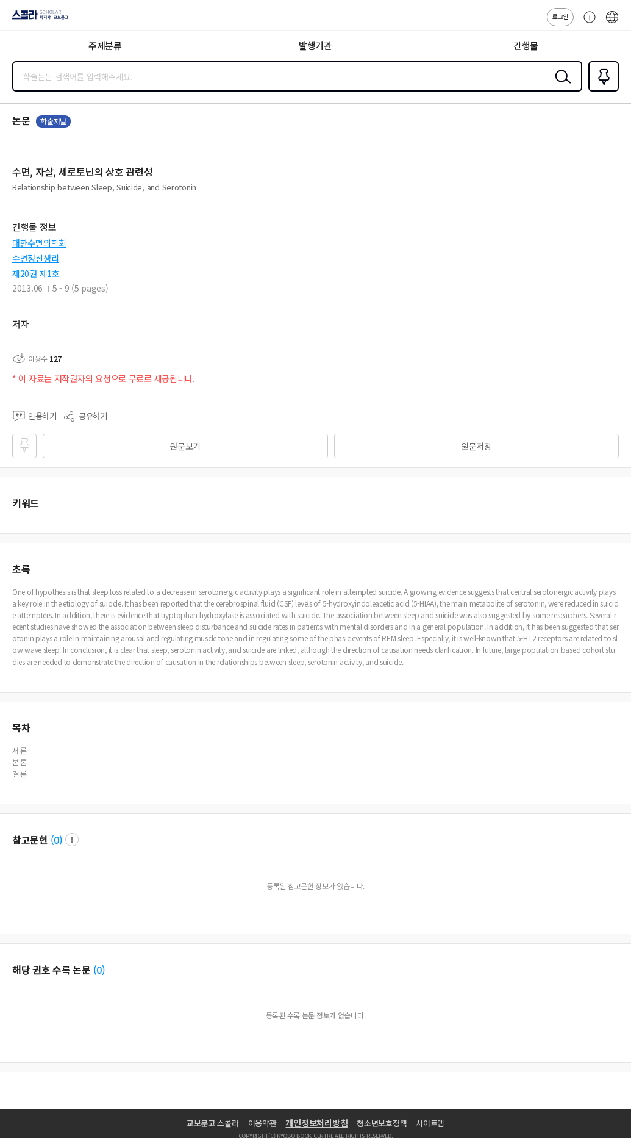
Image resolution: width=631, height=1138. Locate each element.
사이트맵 (430, 1123)
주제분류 (105, 45)
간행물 (525, 45)
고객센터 (586, 23)
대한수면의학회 (39, 243)
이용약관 (262, 1123)
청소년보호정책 (382, 1123)
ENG (612, 23)
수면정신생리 (35, 258)
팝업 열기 (72, 839)
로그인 (560, 16)
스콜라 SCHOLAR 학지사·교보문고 (37, 19)
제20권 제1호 (36, 273)
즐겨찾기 (601, 90)
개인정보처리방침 (316, 1123)
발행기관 (315, 45)
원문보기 (185, 446)
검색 (560, 86)
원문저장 (476, 446)
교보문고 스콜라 (213, 1123)
